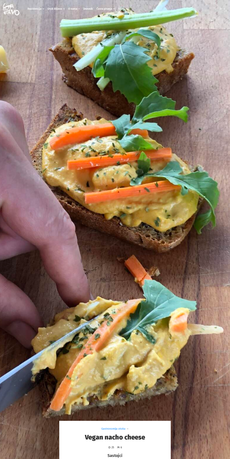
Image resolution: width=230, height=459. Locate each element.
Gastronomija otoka (113, 428)
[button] (34, 9)
